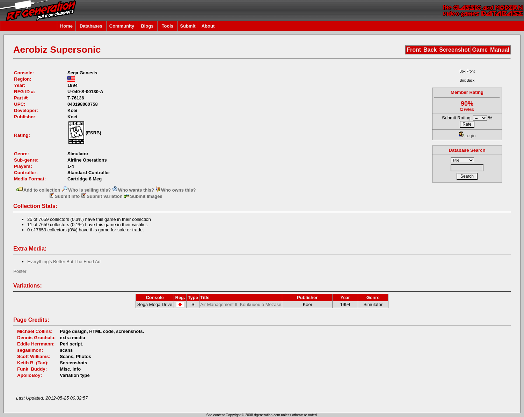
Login (467, 135)
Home (66, 26)
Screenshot (454, 50)
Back (430, 50)
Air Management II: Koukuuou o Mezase (240, 304)
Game (479, 50)
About (208, 26)
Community (121, 26)
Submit (187, 26)
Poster (20, 271)
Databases (91, 26)
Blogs (147, 26)
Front (414, 50)
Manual (499, 50)
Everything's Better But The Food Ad (64, 261)
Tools (168, 26)
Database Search (467, 150)
